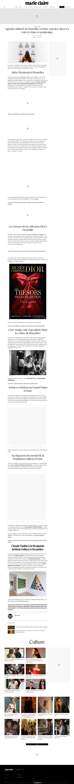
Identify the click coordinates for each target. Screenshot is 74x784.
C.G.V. (6, 777)
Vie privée (20, 777)
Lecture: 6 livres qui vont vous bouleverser (36, 604)
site (9, 451)
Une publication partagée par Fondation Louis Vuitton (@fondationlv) (21, 521)
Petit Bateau (23, 77)
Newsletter (67, 6)
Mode (16, 6)
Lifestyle (31, 6)
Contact (19, 774)
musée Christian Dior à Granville (36, 234)
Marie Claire (17, 615)
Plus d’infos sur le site (23, 601)
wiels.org (36, 199)
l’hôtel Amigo (41, 337)
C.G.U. (6, 774)
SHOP (62, 6)
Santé (40, 6)
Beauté (20, 6)
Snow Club (51, 6)
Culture (25, 6)
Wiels (36, 77)
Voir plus (37, 744)
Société (35, 6)
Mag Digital (45, 6)
